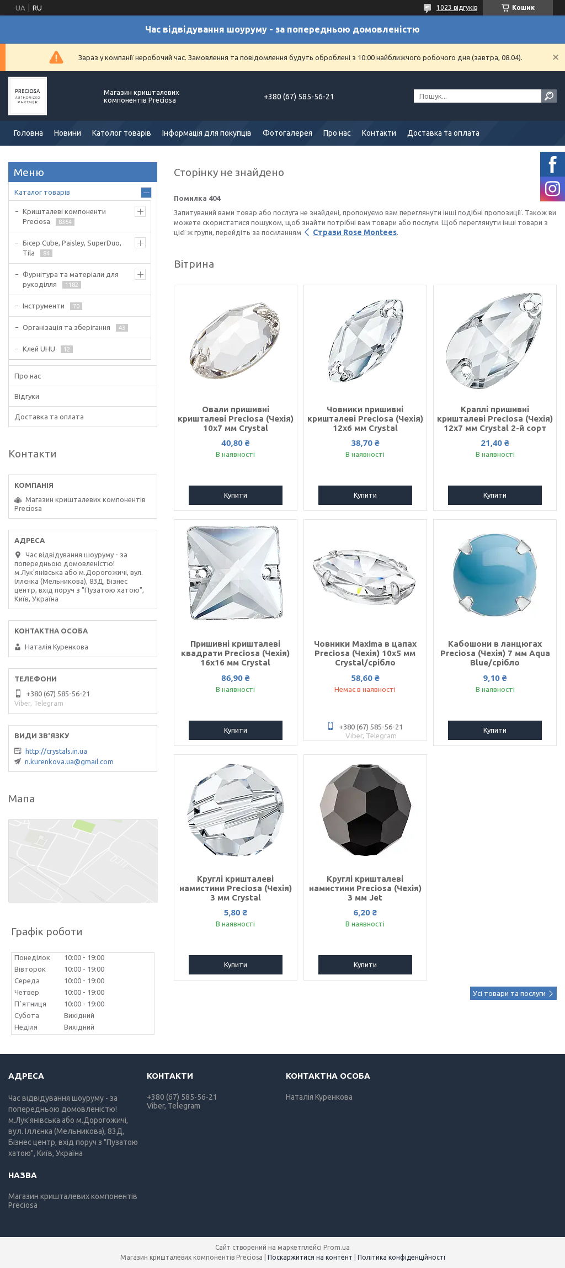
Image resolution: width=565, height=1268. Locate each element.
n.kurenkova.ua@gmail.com (69, 761)
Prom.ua (336, 1247)
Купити (235, 495)
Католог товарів (121, 133)
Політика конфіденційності (401, 1257)
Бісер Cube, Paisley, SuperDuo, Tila (72, 248)
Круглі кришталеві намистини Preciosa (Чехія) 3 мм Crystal (235, 888)
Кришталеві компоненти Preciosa (64, 216)
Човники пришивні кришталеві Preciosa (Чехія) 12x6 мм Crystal (365, 418)
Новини (67, 133)
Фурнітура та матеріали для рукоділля (71, 279)
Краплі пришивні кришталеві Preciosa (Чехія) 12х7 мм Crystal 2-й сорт (495, 418)
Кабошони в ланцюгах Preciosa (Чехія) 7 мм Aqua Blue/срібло (495, 653)
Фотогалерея (287, 133)
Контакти (379, 133)
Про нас (337, 133)
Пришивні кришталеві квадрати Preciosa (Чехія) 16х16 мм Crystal (235, 653)
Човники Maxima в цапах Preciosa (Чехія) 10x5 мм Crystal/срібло (365, 653)
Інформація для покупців (207, 133)
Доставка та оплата (443, 133)
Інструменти (44, 306)
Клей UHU (39, 349)
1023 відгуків (456, 7)
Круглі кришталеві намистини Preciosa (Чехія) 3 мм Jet (365, 888)
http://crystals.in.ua (56, 751)
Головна (28, 133)
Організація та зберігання (66, 327)
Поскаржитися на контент (310, 1257)
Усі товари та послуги (509, 993)
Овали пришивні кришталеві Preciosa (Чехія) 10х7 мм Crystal (236, 418)
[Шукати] (549, 96)
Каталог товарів (42, 192)
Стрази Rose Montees (355, 232)
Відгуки (26, 396)
